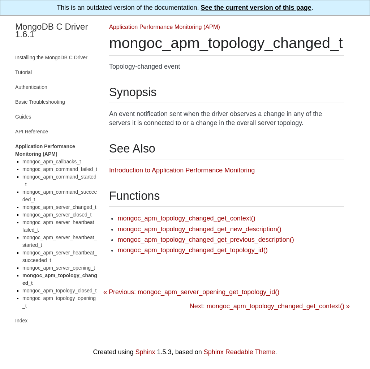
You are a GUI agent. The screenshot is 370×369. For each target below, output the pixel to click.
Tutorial (23, 72)
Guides (23, 117)
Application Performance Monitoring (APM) (164, 26)
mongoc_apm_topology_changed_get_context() (186, 218)
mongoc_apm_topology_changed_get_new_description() (199, 229)
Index (21, 320)
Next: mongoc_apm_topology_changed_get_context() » (270, 306)
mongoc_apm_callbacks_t (51, 161)
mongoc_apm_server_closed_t (56, 215)
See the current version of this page (256, 7)
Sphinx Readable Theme (239, 352)
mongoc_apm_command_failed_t (59, 169)
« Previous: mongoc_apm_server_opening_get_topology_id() (191, 292)
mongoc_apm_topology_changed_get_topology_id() (192, 250)
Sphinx (145, 352)
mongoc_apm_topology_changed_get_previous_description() (205, 239)
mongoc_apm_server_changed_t (59, 207)
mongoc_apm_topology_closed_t (59, 290)
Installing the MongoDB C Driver (51, 57)
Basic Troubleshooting (40, 102)
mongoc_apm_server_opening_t (58, 268)
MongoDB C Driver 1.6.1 (51, 30)
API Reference (31, 131)
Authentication (31, 87)
